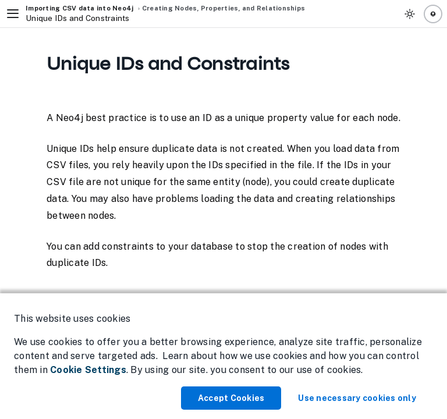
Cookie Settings (88, 369)
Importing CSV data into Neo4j (79, 8)
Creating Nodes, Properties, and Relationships (223, 8)
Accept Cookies (231, 398)
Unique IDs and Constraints (78, 18)
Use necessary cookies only (357, 398)
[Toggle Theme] (409, 14)
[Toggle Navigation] (13, 14)
